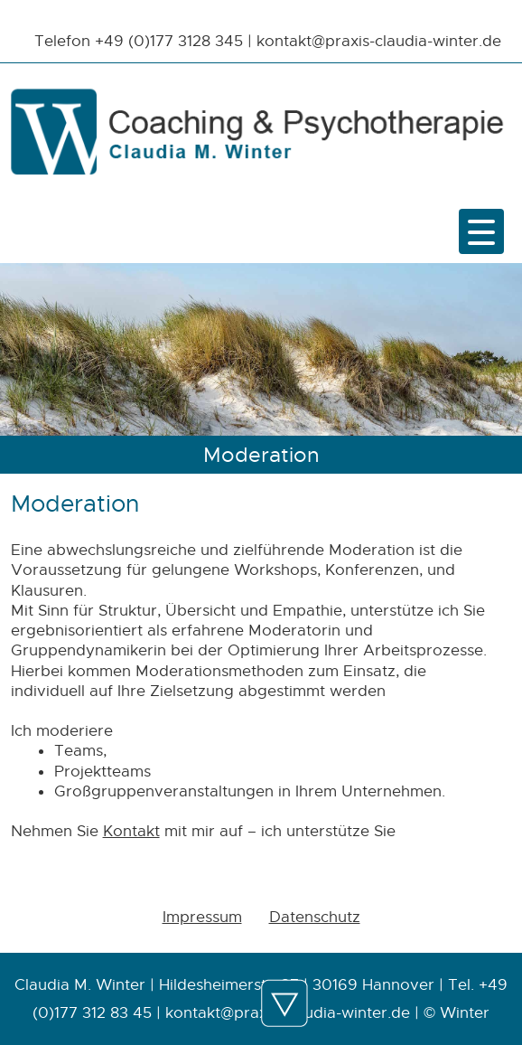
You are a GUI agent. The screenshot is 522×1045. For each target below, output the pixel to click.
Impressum (202, 917)
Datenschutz (314, 917)
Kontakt (131, 831)
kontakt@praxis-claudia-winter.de (378, 41)
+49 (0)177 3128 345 (169, 41)
